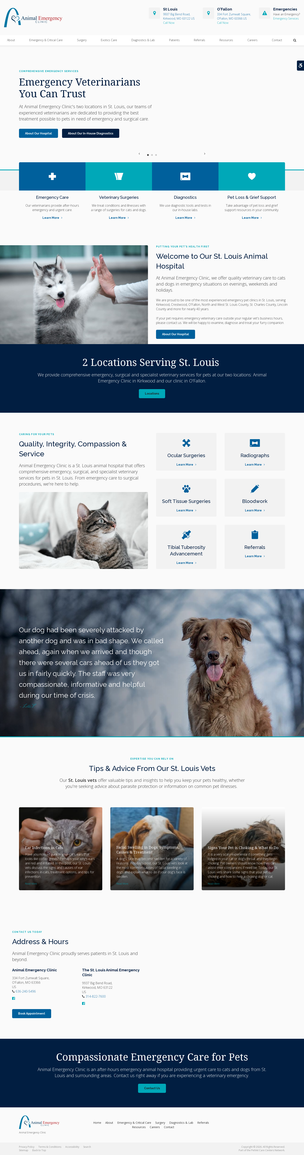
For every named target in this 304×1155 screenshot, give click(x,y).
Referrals (199, 42)
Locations (152, 393)
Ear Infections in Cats (44, 847)
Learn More (50, 217)
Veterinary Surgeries (118, 197)
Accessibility (72, 1147)
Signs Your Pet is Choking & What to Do (243, 847)
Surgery (82, 42)
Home (97, 1123)
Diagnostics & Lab (143, 42)
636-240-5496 (234, 23)
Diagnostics (185, 197)
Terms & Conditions (49, 1147)
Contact (277, 42)
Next (164, 155)
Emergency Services (286, 19)
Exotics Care (109, 42)
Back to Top (39, 1150)
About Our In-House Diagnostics (90, 133)
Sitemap (23, 1150)
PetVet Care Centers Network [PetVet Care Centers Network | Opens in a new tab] (267, 1150)
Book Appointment (31, 1013)
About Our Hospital (38, 133)
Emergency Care (52, 197)
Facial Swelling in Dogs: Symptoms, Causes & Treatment (147, 849)
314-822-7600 (179, 23)
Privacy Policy (26, 1147)
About (11, 42)
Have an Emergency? (286, 15)
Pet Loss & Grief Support (252, 197)
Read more (31, 883)
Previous (140, 155)
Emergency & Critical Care (46, 42)
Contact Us (152, 1088)
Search (87, 1147)
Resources (226, 42)
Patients (174, 42)
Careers (252, 42)
